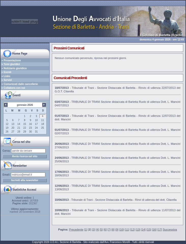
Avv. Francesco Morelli (117, 242)
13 (137, 229)
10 (121, 229)
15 (148, 229)
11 (126, 229)
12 (132, 229)
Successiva (170, 229)
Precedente (76, 229)
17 (159, 229)
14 (143, 229)
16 (154, 229)
